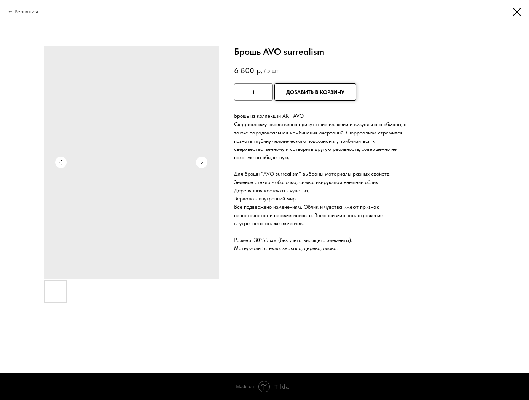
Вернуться (26, 11)
